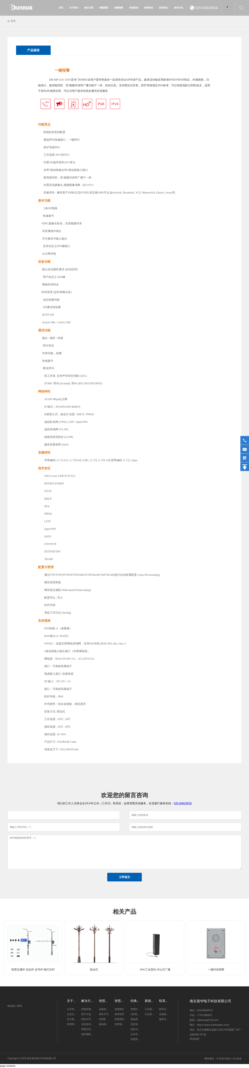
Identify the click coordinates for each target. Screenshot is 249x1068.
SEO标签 (237, 1058)
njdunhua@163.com (208, 1020)
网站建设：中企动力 (215, 1058)
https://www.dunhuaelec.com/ (213, 1024)
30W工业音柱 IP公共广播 (155, 969)
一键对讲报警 (216, 969)
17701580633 (204, 1015)
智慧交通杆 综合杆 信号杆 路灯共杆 (33, 969)
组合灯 (94, 969)
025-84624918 (206, 8)
